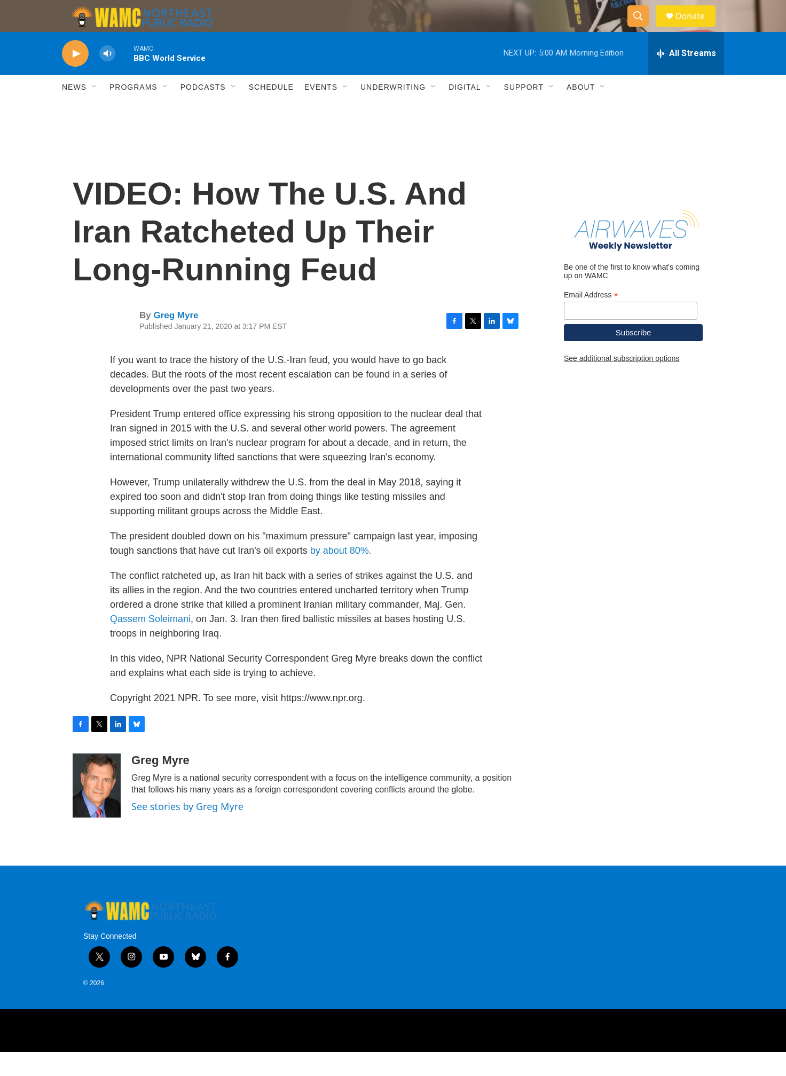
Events (320, 111)
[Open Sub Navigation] (94, 111)
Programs (133, 111)
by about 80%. (341, 574)
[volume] (107, 78)
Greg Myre (175, 339)
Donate (696, 28)
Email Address (591, 319)
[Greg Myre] (97, 809)
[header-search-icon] (643, 28)
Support (524, 111)
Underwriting (393, 111)
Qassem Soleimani (150, 643)
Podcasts (203, 111)
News (74, 111)
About (581, 111)
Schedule (271, 111)
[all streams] (686, 77)
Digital (465, 111)
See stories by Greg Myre (187, 830)
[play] (75, 78)
